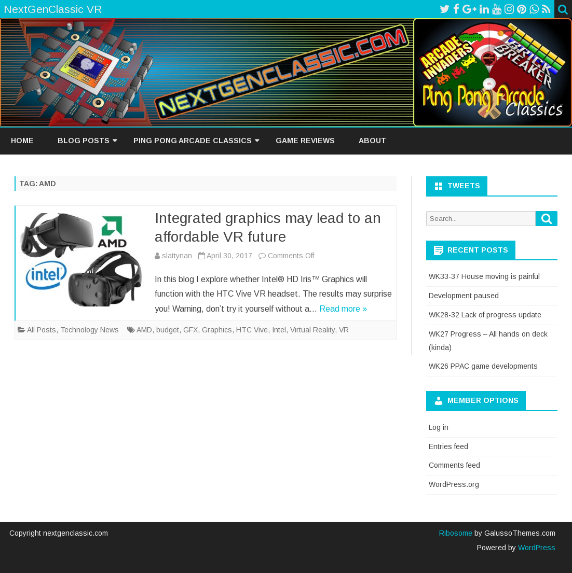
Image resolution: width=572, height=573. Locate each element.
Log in (438, 427)
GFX (190, 330)
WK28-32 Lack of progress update (485, 315)
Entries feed (448, 446)
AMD (144, 330)
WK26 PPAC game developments (483, 366)
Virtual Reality (312, 330)
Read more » (343, 308)
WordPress (535, 547)
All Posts (41, 330)
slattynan (177, 255)
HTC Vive (252, 330)
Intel (279, 330)
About (372, 140)
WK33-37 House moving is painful (484, 276)
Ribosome (455, 533)
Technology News (89, 330)
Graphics (217, 330)
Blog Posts (84, 140)
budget (167, 330)
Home (22, 140)
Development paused (464, 295)
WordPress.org (454, 484)
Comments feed (454, 465)
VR (344, 330)
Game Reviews (305, 140)
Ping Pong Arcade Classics (192, 140)
